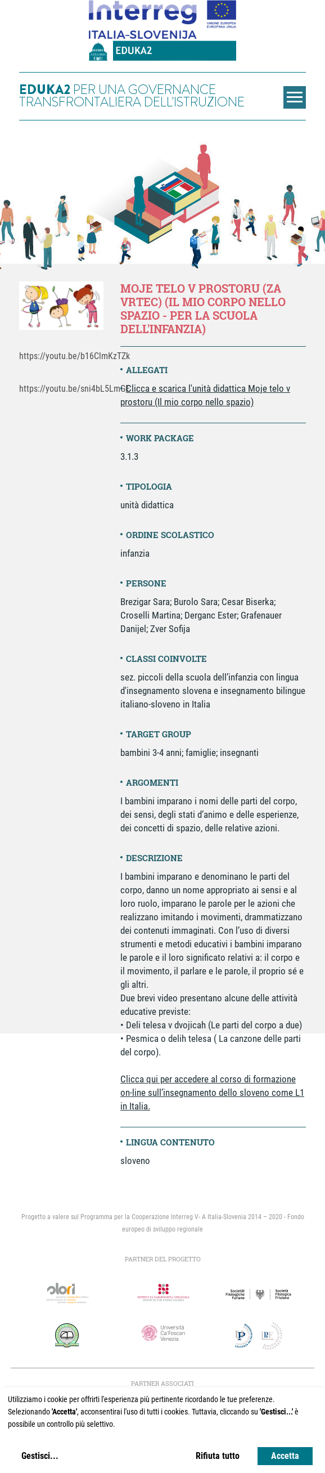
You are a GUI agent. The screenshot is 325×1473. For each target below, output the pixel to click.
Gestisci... (39, 1455)
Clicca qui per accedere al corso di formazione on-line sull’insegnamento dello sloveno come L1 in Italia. (212, 1092)
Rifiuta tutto (218, 1455)
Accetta (285, 1455)
